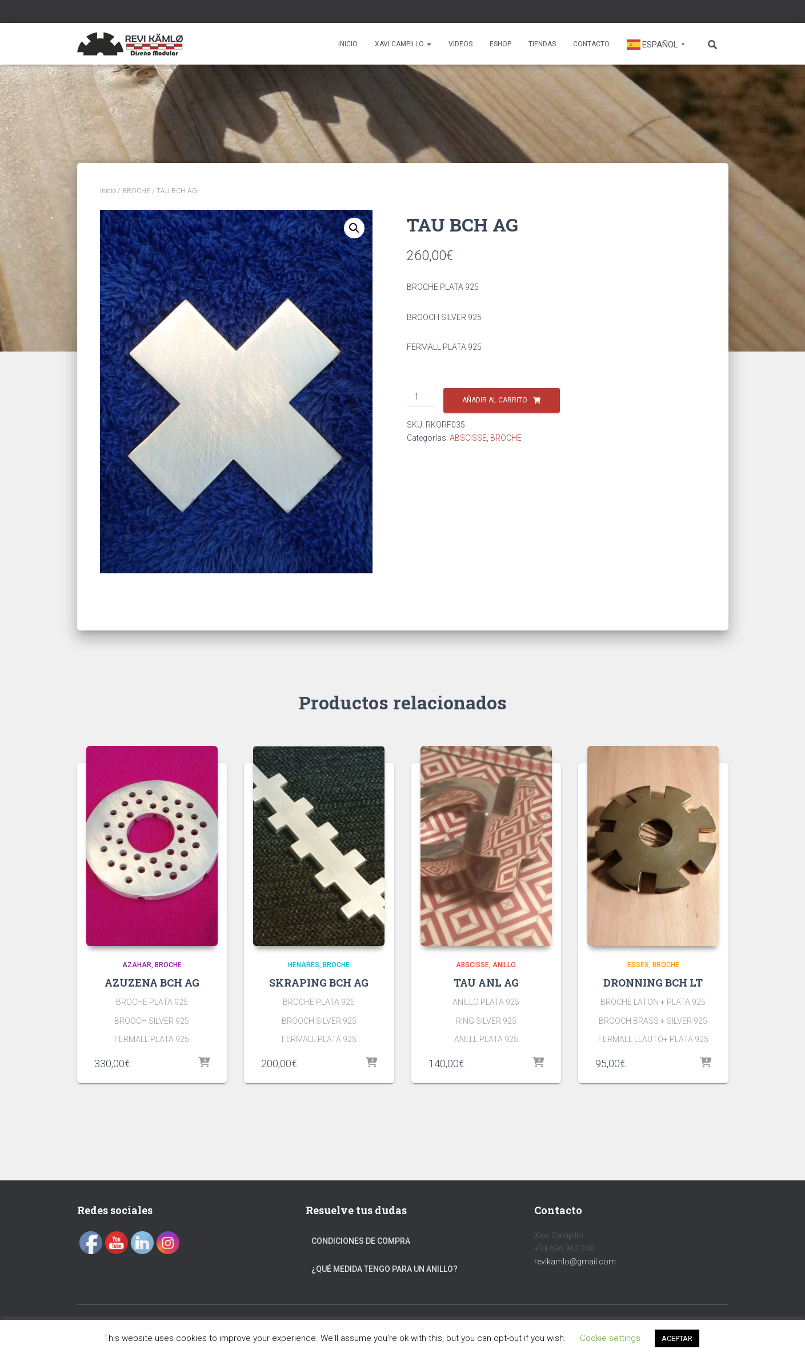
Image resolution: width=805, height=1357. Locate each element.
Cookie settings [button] (610, 1338)
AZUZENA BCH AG (152, 982)
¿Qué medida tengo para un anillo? (384, 1269)
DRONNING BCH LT (653, 982)
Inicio (348, 44)
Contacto (591, 44)
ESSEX (638, 965)
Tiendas (542, 44)
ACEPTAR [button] (677, 1338)
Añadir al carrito (494, 400)
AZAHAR (136, 965)
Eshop (500, 44)
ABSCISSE (468, 437)
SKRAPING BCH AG (319, 982)
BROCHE (136, 191)
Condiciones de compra (360, 1241)
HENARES (303, 965)
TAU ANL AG (486, 982)
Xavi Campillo (403, 44)
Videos (460, 44)
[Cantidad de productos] (421, 397)
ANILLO (504, 965)
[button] (354, 228)
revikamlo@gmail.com (575, 1261)
